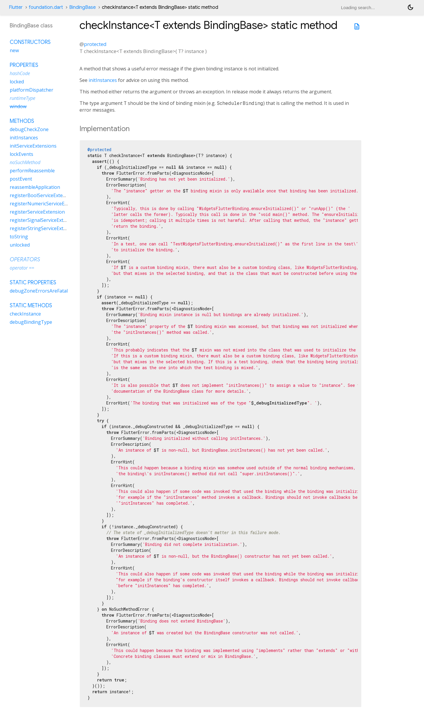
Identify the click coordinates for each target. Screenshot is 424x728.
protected (95, 44)
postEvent (21, 179)
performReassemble (32, 170)
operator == (22, 268)
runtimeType (22, 98)
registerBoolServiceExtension (42, 195)
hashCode (20, 73)
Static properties (33, 282)
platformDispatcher (31, 90)
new (14, 50)
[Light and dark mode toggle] (410, 7)
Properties (24, 65)
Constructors (30, 42)
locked (17, 81)
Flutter (16, 7)
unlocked (20, 245)
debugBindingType (31, 322)
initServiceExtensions (33, 146)
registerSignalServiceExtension (44, 220)
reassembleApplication (35, 187)
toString (19, 236)
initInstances (103, 80)
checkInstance (25, 314)
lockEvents (21, 154)
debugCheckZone (29, 129)
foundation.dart (46, 7)
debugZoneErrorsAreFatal (39, 291)
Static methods (31, 305)
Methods (22, 121)
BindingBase (82, 7)
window (18, 106)
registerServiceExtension (37, 212)
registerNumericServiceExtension (47, 203)
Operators (25, 259)
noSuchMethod (25, 162)
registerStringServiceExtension (44, 228)
